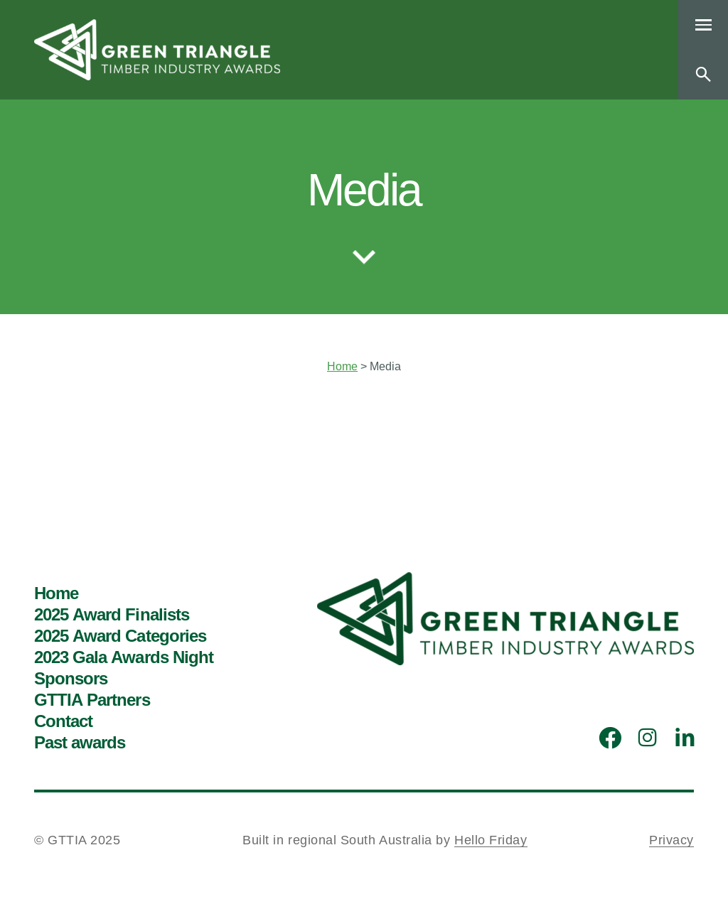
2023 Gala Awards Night (123, 657)
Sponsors (70, 678)
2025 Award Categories (120, 636)
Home (342, 366)
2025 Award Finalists (111, 614)
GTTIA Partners (92, 700)
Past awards (79, 742)
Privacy (671, 840)
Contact (63, 721)
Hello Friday (490, 840)
